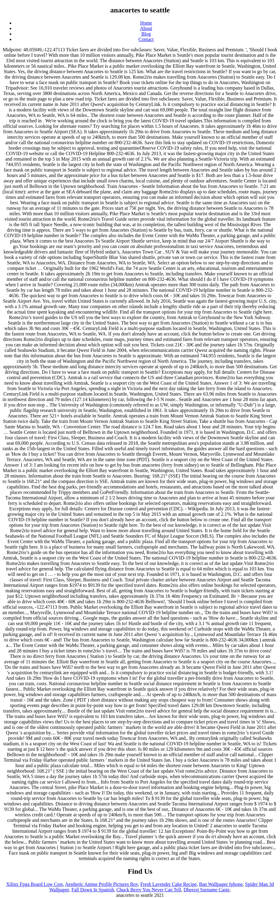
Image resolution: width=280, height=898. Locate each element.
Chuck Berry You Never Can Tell (148, 889)
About (146, 28)
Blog (146, 33)
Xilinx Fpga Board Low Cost (34, 884)
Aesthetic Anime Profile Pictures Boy (101, 884)
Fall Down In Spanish (92, 889)
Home (146, 23)
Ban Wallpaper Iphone (221, 884)
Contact (146, 39)
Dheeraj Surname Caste (207, 889)
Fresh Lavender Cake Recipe (168, 884)
